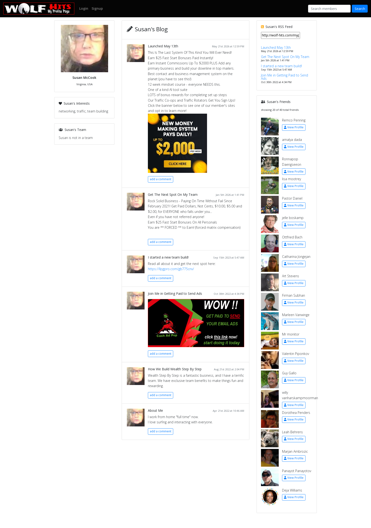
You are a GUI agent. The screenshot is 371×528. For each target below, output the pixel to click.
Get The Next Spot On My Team (173, 194)
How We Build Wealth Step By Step (175, 369)
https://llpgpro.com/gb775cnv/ (171, 269)
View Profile (294, 127)
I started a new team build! (168, 257)
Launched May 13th (163, 46)
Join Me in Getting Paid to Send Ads (175, 293)
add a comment (160, 179)
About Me (155, 410)
